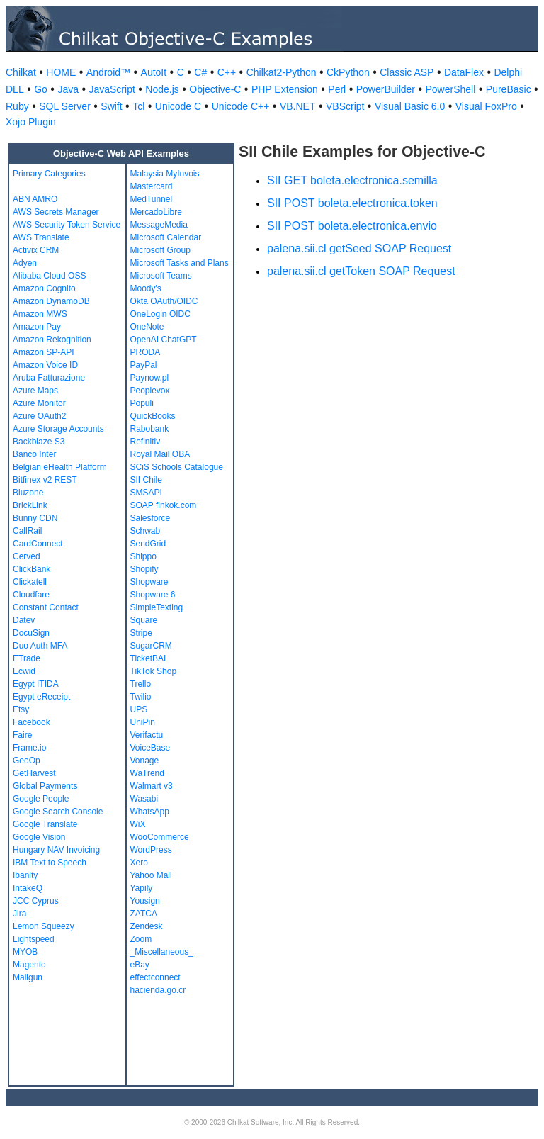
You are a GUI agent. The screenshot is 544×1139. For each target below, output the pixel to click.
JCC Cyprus (36, 901)
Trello (141, 684)
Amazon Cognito (44, 288)
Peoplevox (150, 390)
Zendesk (146, 926)
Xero (139, 863)
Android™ (108, 72)
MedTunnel (151, 199)
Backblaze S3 (38, 442)
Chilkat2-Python (281, 72)
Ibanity (25, 875)
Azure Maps (35, 390)
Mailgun (27, 977)
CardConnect (38, 544)
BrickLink (30, 505)
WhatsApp (149, 812)
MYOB (25, 952)
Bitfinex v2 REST (45, 480)
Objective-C (215, 89)
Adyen (25, 263)
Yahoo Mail (151, 875)
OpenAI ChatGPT (163, 339)
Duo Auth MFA (40, 646)
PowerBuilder (385, 89)
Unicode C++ (241, 106)
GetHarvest (34, 773)
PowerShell (451, 89)
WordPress (151, 850)
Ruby (17, 106)
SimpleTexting (156, 607)
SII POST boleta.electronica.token (352, 203)
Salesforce (150, 518)
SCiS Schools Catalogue (176, 467)
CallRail (27, 531)
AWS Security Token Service (66, 225)
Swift (111, 106)
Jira (19, 914)
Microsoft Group (160, 250)
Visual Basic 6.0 (410, 106)
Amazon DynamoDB (51, 301)
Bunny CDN (35, 518)
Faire (22, 735)
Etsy (21, 709)
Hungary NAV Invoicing (56, 850)
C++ (226, 72)
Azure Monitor (39, 403)
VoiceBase (150, 748)
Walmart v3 (151, 786)
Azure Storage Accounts (58, 429)
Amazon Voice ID (45, 365)
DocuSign (31, 633)
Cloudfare (31, 595)
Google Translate (45, 824)
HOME (61, 72)
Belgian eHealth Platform (60, 467)
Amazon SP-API (43, 352)
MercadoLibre (156, 212)
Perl (337, 89)
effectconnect (155, 977)
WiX (138, 824)
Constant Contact (46, 607)
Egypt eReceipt (41, 697)
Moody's (146, 288)
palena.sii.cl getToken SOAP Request (361, 271)
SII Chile (146, 480)
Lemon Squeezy (43, 926)
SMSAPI (146, 493)
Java (68, 89)
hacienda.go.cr (158, 990)
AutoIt (154, 72)
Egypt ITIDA (36, 684)
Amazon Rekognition (52, 339)
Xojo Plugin (31, 122)
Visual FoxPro (486, 106)
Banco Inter (34, 454)
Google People (41, 799)
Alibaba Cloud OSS (49, 276)
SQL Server (65, 106)
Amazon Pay (37, 327)
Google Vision (39, 837)
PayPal (143, 365)
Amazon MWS (40, 314)
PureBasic (508, 89)
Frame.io (29, 748)
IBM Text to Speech (49, 863)
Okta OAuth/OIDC (164, 301)
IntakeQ (27, 888)
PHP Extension (284, 89)
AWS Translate (41, 237)
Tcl (138, 106)
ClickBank (31, 569)
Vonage (144, 760)
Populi (142, 403)
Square (144, 620)
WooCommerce (159, 837)
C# (200, 72)
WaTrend (147, 773)
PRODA (145, 352)
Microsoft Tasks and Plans (179, 263)
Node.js (161, 89)
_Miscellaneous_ (161, 952)
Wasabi (144, 799)
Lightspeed (34, 939)
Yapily (141, 888)
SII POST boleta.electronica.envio (352, 226)
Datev (24, 620)
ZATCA (143, 914)
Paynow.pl (149, 378)
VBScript (345, 106)
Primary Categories (49, 174)
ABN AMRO (35, 199)
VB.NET (298, 106)
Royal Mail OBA (160, 454)
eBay (139, 965)
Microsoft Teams (161, 276)
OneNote (147, 327)
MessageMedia (159, 225)
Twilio (141, 697)
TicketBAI (148, 658)
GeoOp (26, 760)
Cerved (26, 556)
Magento (29, 965)
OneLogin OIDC (160, 314)
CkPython (348, 72)
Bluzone (28, 493)
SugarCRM (151, 646)
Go (40, 89)
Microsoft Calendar (166, 237)
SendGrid (148, 544)
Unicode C (178, 106)
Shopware (149, 582)
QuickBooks (153, 416)
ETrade (26, 658)
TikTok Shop (153, 671)
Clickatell (30, 582)
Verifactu (147, 735)
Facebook (31, 722)
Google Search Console (58, 812)
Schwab (145, 531)
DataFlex (464, 72)
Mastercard (151, 186)
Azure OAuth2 (39, 416)
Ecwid (24, 671)
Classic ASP (407, 72)
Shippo (143, 556)
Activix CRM (36, 250)
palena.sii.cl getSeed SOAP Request (359, 248)
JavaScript (112, 89)
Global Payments (45, 786)
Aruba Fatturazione (49, 378)
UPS (139, 709)
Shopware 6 (153, 595)
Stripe (141, 633)
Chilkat (21, 72)
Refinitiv (145, 442)
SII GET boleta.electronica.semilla (352, 180)
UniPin (142, 722)
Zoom (141, 939)
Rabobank (149, 429)
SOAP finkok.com (163, 505)
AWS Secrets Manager (56, 212)
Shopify (144, 569)
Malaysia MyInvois (165, 174)
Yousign (145, 901)
